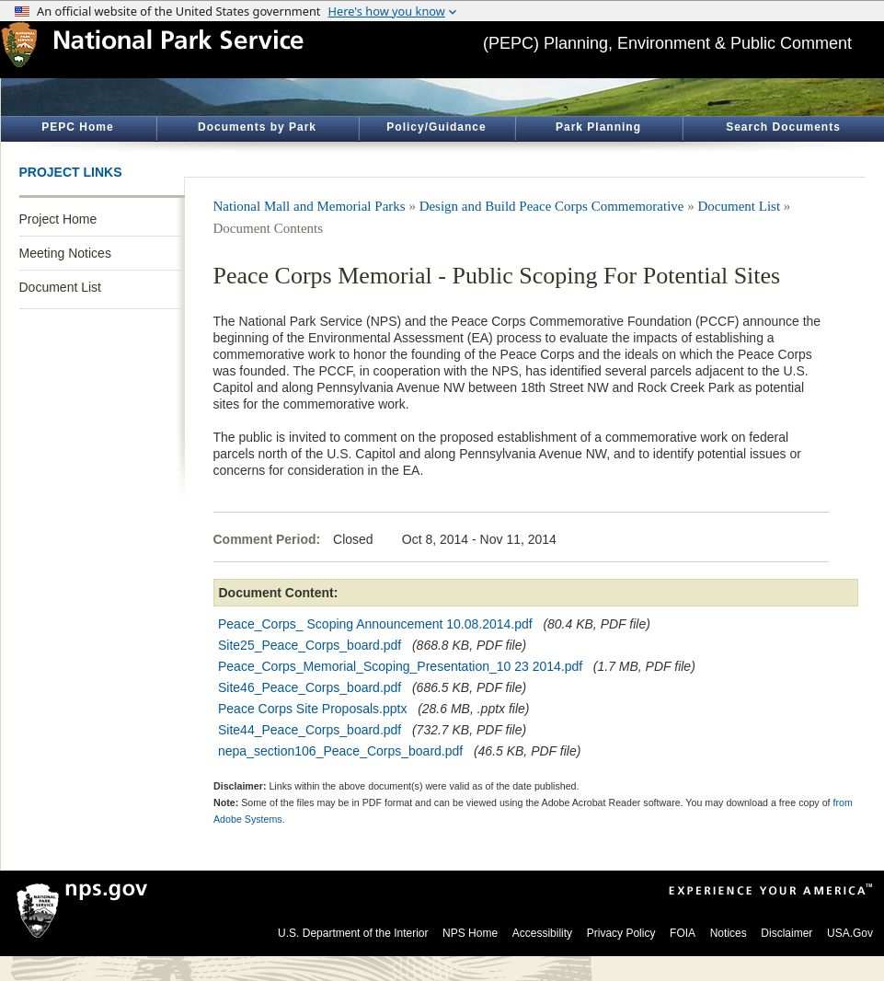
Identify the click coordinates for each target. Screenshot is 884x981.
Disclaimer (786, 933)
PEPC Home (77, 127)
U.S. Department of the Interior (353, 933)
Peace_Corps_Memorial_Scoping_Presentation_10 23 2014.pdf (400, 666)
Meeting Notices (65, 253)
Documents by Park (257, 127)
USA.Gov (850, 933)
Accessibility (542, 933)
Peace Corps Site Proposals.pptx (312, 708)
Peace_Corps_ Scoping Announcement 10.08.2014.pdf (375, 624)
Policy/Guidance (436, 127)
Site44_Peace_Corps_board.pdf (309, 729)
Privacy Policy (621, 933)
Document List (60, 287)
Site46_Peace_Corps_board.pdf (309, 687)
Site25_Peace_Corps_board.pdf (309, 645)
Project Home (58, 219)
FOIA (682, 933)
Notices (728, 933)
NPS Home (470, 933)
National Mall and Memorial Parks (309, 206)
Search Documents (783, 127)
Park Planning (598, 127)
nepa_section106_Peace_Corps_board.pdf (340, 751)
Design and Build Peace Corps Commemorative (551, 206)
